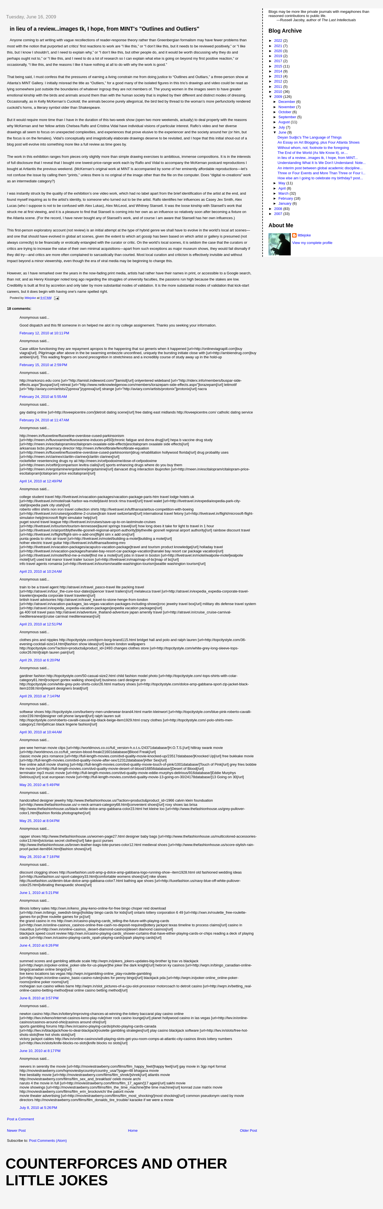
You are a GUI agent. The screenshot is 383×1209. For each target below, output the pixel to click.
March (284, 193)
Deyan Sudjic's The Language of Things (310, 137)
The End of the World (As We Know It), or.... (313, 153)
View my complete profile (312, 243)
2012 (278, 81)
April (282, 188)
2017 (278, 61)
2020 (278, 51)
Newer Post (16, 1130)
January (285, 203)
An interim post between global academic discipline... (320, 168)
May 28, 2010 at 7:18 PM (39, 857)
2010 (278, 92)
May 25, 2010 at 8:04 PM (39, 821)
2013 (278, 76)
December (287, 102)
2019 (278, 56)
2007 (278, 214)
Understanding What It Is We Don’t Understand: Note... (322, 163)
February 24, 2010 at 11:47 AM (44, 420)
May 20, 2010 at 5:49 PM (39, 785)
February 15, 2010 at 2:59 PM (43, 365)
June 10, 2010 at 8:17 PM (40, 1051)
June (282, 132)
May (282, 183)
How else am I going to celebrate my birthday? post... (320, 178)
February (286, 198)
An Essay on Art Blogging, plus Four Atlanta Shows (319, 142)
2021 (278, 46)
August (284, 122)
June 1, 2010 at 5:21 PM (39, 893)
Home (133, 1130)
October (285, 112)
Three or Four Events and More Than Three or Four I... (321, 173)
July (282, 127)
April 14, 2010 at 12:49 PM (41, 481)
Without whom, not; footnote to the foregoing (313, 148)
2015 (278, 66)
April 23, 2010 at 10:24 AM (41, 571)
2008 (278, 209)
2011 (278, 86)
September (287, 117)
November (287, 107)
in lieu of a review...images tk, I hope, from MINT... (318, 158)
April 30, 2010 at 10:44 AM (41, 732)
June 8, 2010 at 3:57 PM (39, 998)
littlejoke (304, 235)
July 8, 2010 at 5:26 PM (38, 1108)
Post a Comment (20, 1119)
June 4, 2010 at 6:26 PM (39, 945)
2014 (278, 71)
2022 (278, 40)
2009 (278, 97)
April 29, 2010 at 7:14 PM (40, 696)
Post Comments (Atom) (48, 1140)
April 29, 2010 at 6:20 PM (40, 660)
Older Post (248, 1130)
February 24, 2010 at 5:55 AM (43, 397)
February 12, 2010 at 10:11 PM (44, 333)
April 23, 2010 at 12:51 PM (41, 624)
